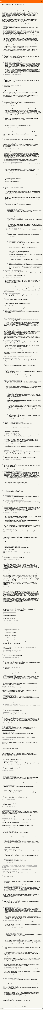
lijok (6, 228)
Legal (24, 1006)
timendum (3, 800)
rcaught (8, 418)
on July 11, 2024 (12, 218)
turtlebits (6, 293)
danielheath (10, 263)
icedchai (7, 213)
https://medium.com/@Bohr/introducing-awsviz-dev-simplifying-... (14, 644)
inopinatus (6, 270)
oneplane (6, 358)
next (11, 8)
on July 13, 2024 (12, 418)
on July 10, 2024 (13, 5)
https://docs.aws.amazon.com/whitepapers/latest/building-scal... (14, 903)
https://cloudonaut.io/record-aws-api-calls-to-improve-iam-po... (29, 457)
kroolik (5, 975)
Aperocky (5, 85)
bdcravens (3, 726)
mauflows (4, 536)
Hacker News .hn (6, 1)
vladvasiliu (5, 546)
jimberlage (6, 340)
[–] (12, 8)
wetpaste (5, 471)
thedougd (6, 907)
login (41, 1)
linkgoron (4, 831)
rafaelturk (3, 736)
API (19, 1006)
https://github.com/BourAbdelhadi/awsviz (9, 730)
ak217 (4, 570)
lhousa (4, 646)
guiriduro (6, 314)
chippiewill (5, 968)
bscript (8, 5)
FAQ (15, 1006)
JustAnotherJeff (4, 810)
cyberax (3, 863)
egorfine (3, 8)
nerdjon (4, 88)
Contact (31, 1006)
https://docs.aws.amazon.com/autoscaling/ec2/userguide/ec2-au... (9, 615)
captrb (5, 101)
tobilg (3, 687)
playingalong (5, 723)
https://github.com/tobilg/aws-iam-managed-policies (23, 689)
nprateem (5, 450)
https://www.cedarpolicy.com (8, 553)
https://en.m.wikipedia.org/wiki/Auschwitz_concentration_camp (28, 734)
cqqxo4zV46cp (7, 162)
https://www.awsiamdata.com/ (13, 691)
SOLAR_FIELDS (7, 62)
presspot (6, 310)
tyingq (5, 348)
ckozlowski (6, 667)
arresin (6, 859)
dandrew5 (6, 661)
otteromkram (5, 713)
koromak (3, 671)
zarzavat (3, 828)
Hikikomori (5, 963)
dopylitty (5, 318)
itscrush (6, 658)
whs (4, 433)
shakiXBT (4, 893)
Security (21, 1006)
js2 (3, 586)
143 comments (26, 5)
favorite (22, 5)
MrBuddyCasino (6, 490)
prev (18, 74)
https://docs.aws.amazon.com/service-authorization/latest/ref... (9, 612)
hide (17, 5)
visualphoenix (7, 928)
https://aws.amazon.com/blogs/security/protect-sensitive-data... (10, 997)
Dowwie (3, 807)
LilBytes (6, 921)
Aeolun (4, 127)
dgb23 (6, 850)
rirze (3, 529)
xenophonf (8, 203)
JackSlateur (5, 143)
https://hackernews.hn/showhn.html (22, 659)
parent (11, 26)
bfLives (4, 563)
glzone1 (3, 771)
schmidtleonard (7, 105)
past (19, 5)
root (13, 55)
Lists (17, 1006)
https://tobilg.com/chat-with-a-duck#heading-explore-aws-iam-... (28, 693)
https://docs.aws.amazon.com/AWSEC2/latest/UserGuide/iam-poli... (9, 616)
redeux (6, 709)
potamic (4, 872)
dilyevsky (6, 978)
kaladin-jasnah (5, 651)
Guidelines (12, 1006)
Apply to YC (27, 1006)
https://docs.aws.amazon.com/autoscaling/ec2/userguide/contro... (9, 618)
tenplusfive (5, 900)
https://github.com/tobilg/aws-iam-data (27, 688)
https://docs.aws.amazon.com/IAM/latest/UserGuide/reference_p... (10, 631)
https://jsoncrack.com (7, 648)
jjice (3, 26)
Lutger (6, 74)
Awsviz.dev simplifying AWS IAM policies (11, 4)
